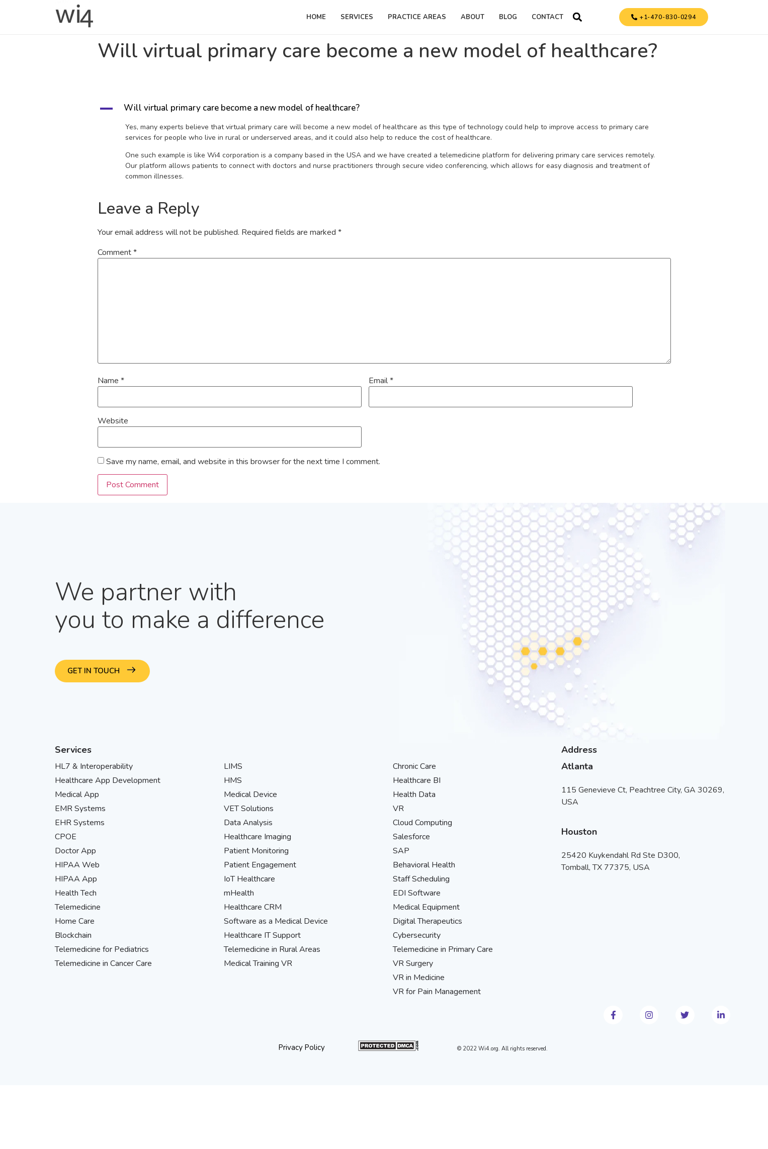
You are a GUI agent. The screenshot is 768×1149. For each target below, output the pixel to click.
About (472, 17)
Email (381, 381)
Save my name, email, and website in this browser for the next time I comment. (243, 462)
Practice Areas (417, 17)
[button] (577, 17)
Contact (547, 17)
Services (356, 17)
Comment (117, 252)
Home (316, 17)
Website (113, 421)
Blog (508, 17)
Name (111, 381)
